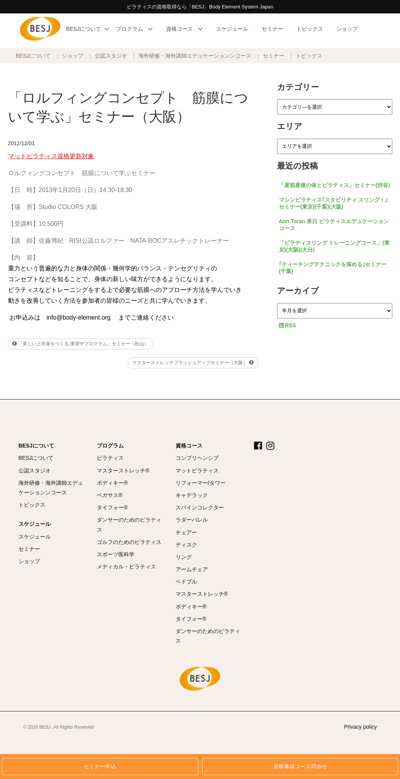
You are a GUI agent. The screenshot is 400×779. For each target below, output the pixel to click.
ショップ (72, 56)
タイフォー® (112, 507)
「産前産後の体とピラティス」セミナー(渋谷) (334, 185)
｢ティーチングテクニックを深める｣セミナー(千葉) (333, 267)
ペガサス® (109, 495)
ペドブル (186, 581)
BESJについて (33, 56)
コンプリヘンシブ (197, 458)
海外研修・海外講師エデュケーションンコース (194, 56)
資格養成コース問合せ (300, 766)
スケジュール (34, 524)
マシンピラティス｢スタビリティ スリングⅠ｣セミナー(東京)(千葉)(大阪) (333, 203)
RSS (287, 325)
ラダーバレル (192, 520)
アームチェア (192, 569)
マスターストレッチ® (123, 470)
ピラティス (110, 458)
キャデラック (192, 495)
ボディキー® (112, 483)
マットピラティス (197, 470)
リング (184, 557)
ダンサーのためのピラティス (129, 524)
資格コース (189, 446)
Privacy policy (360, 727)
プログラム (110, 446)
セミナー (273, 56)
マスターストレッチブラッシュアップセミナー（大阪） (192, 362)
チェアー (186, 532)
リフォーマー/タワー (201, 483)
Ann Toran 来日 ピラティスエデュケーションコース (334, 224)
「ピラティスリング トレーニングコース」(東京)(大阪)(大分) (334, 246)
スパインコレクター (200, 507)
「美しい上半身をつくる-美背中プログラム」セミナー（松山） (80, 343)
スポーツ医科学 (115, 554)
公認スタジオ (111, 56)
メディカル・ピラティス (126, 567)
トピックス (308, 56)
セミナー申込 (100, 766)
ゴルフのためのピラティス (129, 542)
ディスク (186, 545)
